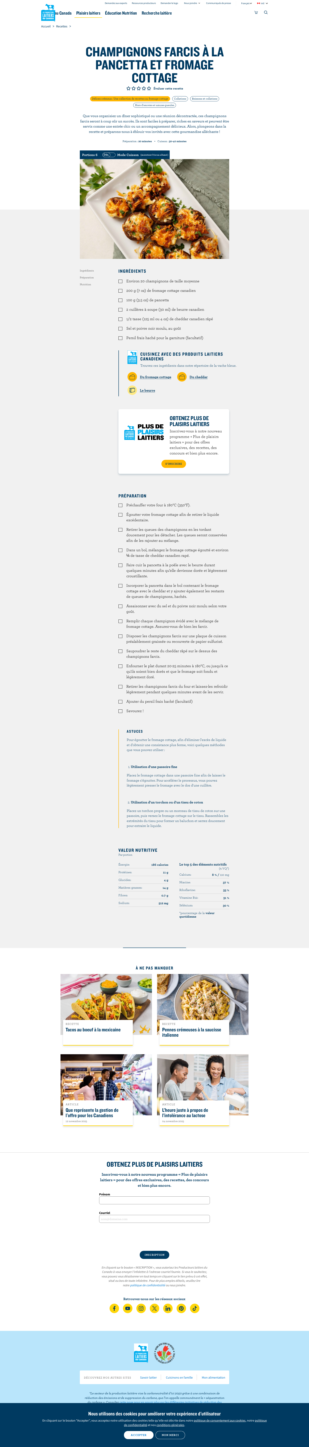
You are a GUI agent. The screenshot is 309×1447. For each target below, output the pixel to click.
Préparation (87, 277)
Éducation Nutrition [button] (154, 13)
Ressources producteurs (144, 3)
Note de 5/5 (149, 88)
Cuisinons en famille (179, 1377)
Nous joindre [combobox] (190, 3)
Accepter (139, 1435)
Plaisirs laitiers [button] (115, 13)
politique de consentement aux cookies (220, 1420)
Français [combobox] (245, 3)
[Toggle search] (266, 13)
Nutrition (85, 284)
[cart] (256, 13)
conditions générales (170, 1425)
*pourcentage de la (197, 914)
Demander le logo (169, 3)
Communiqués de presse (218, 3)
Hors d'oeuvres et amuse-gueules (154, 105)
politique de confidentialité (147, 1285)
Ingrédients (87, 270)
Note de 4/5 (143, 88)
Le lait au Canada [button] (79, 13)
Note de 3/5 (138, 88)
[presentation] (154, 1237)
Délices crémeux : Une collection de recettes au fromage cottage (130, 98)
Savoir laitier (148, 1377)
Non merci (170, 1435)
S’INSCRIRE (173, 463)
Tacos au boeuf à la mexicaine (93, 1030)
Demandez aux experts (116, 3)
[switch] (135, 154)
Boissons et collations (204, 98)
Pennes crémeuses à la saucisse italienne (191, 1032)
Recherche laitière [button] (195, 13)
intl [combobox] (262, 3)
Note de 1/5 (128, 88)
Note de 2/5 (133, 88)
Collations (180, 98)
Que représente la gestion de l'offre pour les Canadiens (92, 1112)
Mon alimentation (213, 1377)
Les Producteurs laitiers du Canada (48, 12)
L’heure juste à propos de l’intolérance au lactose (185, 1112)
